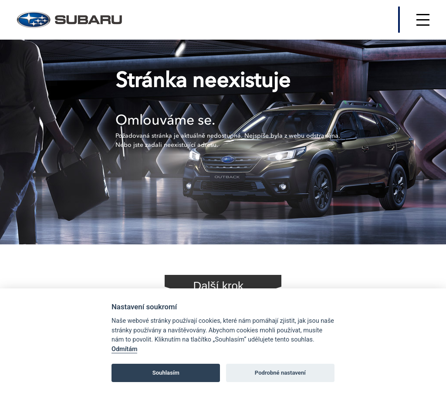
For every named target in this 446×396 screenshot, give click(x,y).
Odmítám (124, 349)
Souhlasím (165, 372)
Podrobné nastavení (280, 372)
